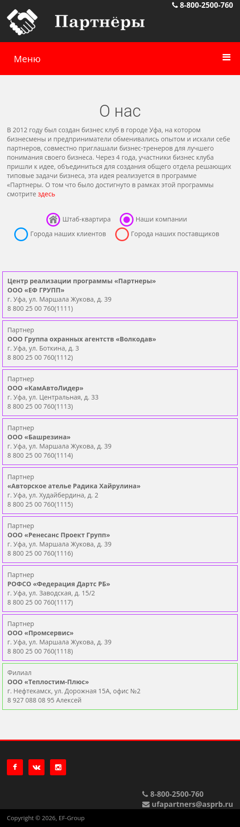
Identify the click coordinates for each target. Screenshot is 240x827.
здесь (47, 193)
